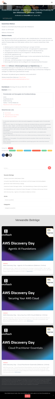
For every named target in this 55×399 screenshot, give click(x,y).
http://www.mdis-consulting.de (12, 104)
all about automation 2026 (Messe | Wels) (14, 178)
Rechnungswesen (36, 150)
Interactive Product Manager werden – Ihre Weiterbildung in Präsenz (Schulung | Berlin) (25, 186)
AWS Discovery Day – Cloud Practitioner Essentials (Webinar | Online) (26, 364)
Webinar (10, 148)
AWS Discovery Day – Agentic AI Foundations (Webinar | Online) (19, 192)
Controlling (19, 150)
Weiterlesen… (29, 271)
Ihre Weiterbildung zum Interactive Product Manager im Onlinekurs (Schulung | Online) (25, 189)
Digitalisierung (27, 150)
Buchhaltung (12, 150)
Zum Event (8, 113)
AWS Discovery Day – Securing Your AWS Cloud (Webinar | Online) (25, 315)
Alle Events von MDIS (10, 116)
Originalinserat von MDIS (12, 115)
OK (27, 395)
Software (44, 150)
